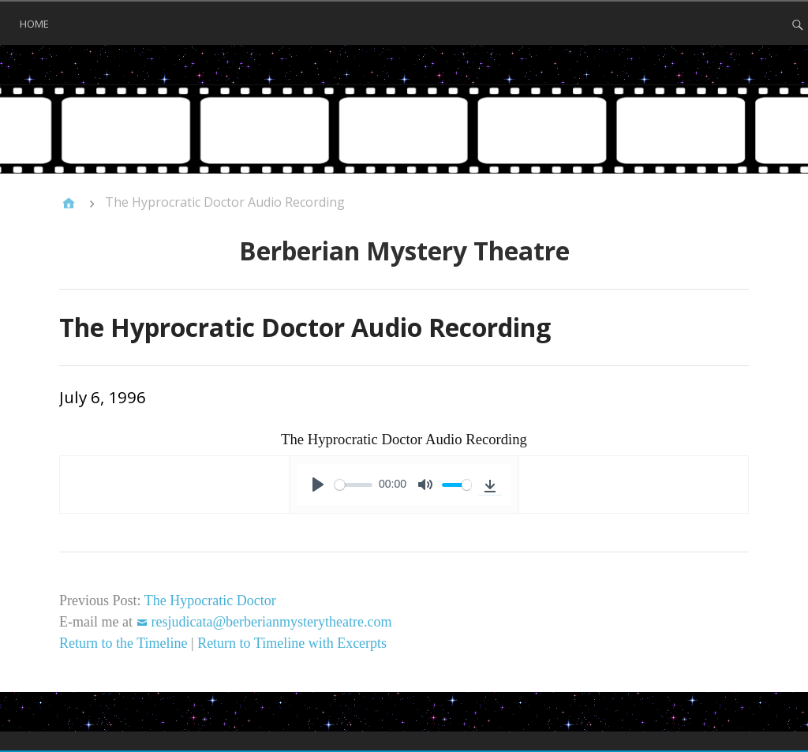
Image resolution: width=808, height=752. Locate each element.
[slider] (353, 484)
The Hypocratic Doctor (210, 600)
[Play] (318, 484)
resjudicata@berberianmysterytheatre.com (271, 622)
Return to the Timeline (123, 643)
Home (34, 24)
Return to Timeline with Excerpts (292, 643)
